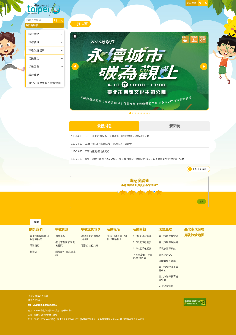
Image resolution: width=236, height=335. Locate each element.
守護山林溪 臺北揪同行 (89, 151)
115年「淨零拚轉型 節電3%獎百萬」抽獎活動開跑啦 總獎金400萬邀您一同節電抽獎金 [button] (136, 113)
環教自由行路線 (89, 245)
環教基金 (60, 236)
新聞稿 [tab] (174, 126)
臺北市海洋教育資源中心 (168, 278)
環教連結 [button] (33, 74)
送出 (194, 201)
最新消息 (34, 245)
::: (1, 1)
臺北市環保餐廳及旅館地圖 (44, 83)
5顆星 (159, 192)
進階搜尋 (61, 20)
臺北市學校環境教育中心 (168, 269)
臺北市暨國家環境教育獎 (65, 244)
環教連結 (165, 229)
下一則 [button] (203, 66)
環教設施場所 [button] (36, 50)
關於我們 (35, 229)
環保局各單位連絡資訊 (133, 319)
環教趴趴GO (165, 254)
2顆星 (132, 192)
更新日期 (32, 296)
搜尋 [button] (56, 20)
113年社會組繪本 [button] (142, 113)
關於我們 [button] (33, 34)
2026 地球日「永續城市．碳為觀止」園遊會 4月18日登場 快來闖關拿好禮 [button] (130, 113)
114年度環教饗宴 (142, 248)
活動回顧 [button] (33, 66)
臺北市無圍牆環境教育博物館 (46, 9)
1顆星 (123, 192)
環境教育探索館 (167, 248)
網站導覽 (191, 3)
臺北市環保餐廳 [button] (139, 113)
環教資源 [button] (33, 42)
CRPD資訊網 (166, 286)
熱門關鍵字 (32, 25)
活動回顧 (139, 229)
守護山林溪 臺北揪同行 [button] (133, 113)
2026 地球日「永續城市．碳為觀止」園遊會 (101, 144)
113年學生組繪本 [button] (145, 113)
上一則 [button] (75, 66)
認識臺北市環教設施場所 (91, 238)
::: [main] (70, 12)
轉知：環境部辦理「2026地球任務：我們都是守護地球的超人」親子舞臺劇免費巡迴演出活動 (127, 159)
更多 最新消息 (199, 169)
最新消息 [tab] (104, 126)
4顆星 (150, 192)
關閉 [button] (200, 3)
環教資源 (61, 229)
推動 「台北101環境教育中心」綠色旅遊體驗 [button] (148, 113)
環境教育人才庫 (167, 261)
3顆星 (141, 192)
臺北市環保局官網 (168, 236)
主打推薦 (80, 24)
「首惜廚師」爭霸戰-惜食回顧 (142, 256)
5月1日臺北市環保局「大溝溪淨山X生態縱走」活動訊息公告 (109, 136)
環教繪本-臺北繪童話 (65, 253)
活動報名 (113, 229)
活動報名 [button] (33, 58)
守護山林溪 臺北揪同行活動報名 (117, 238)
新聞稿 (33, 251)
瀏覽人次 (32, 300)
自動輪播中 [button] (74, 36)
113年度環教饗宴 (142, 242)
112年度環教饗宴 (142, 236)
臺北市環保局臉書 (168, 242)
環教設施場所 (91, 229)
